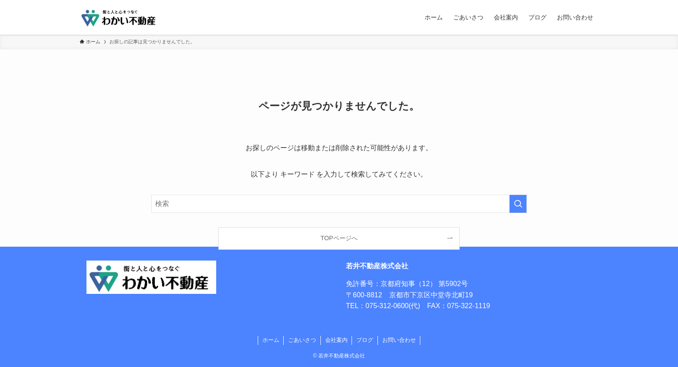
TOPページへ (338, 238)
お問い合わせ (399, 340)
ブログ (364, 340)
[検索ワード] (339, 204)
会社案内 (336, 340)
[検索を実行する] (518, 204)
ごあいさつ (302, 340)
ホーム (270, 340)
